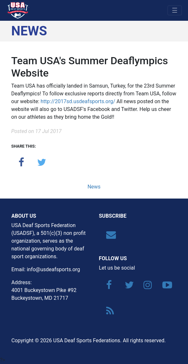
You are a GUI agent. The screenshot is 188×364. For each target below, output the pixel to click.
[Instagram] (145, 287)
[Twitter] (126, 287)
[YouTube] (164, 287)
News (93, 187)
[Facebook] (108, 287)
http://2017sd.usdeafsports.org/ (78, 101)
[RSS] (108, 312)
